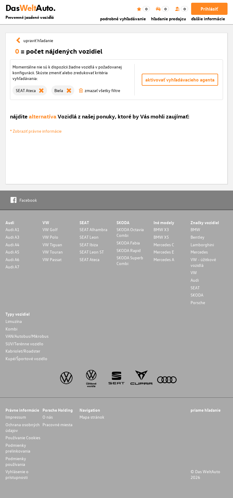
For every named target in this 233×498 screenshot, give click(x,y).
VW (194, 272)
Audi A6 (12, 259)
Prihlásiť (209, 9)
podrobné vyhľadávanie (123, 19)
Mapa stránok (91, 417)
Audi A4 (12, 244)
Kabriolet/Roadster (22, 351)
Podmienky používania (15, 461)
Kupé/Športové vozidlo (26, 358)
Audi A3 (12, 237)
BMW (195, 229)
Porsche (198, 302)
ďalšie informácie (208, 19)
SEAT (195, 287)
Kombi (11, 329)
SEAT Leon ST (91, 252)
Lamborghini (202, 244)
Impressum (15, 417)
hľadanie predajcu (168, 19)
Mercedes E (164, 252)
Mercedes (199, 252)
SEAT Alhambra (93, 229)
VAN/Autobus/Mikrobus (27, 336)
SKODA (197, 295)
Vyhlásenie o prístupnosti (17, 474)
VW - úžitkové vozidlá (203, 262)
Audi (195, 280)
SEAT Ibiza (88, 244)
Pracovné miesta (57, 424)
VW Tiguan (52, 244)
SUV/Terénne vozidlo (24, 344)
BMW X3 (161, 229)
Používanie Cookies (22, 437)
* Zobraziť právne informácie (36, 131)
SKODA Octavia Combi (130, 232)
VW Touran (52, 252)
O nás (47, 417)
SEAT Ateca (89, 259)
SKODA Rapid (128, 250)
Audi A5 (12, 252)
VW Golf (50, 229)
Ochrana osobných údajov (22, 427)
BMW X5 (161, 237)
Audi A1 (12, 229)
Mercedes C (164, 244)
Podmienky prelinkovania (17, 448)
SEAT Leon (89, 237)
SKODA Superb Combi (129, 260)
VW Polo (50, 237)
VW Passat (52, 259)
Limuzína (13, 321)
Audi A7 (12, 267)
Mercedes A (164, 259)
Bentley (197, 237)
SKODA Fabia (128, 243)
